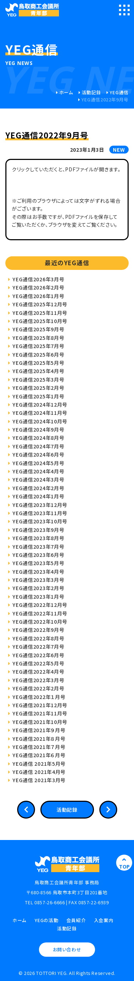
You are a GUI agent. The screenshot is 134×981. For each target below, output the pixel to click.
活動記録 (91, 92)
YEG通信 (119, 92)
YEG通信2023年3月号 (38, 579)
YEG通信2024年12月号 (40, 404)
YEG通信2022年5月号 (38, 663)
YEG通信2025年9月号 (38, 329)
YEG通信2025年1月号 (38, 396)
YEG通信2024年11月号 (40, 412)
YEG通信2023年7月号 (38, 546)
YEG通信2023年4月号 (38, 571)
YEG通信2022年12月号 (40, 604)
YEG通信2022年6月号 (38, 655)
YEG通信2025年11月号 (40, 312)
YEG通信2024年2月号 (38, 488)
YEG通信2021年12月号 (40, 705)
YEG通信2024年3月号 (38, 479)
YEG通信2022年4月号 (38, 671)
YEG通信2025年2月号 (38, 387)
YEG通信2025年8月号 (38, 337)
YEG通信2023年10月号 (40, 521)
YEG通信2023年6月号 (38, 554)
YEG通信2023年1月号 (38, 596)
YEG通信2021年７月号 (39, 746)
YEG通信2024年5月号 (38, 463)
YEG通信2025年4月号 (38, 370)
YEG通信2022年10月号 (40, 621)
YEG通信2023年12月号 (40, 504)
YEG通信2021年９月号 (39, 730)
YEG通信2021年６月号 (39, 755)
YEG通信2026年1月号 (38, 296)
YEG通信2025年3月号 (38, 379)
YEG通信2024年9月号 (38, 429)
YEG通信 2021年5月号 (39, 763)
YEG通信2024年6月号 (38, 454)
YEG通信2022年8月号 (38, 638)
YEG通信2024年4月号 (38, 471)
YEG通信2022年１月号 (39, 696)
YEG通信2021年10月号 (40, 721)
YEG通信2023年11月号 (40, 513)
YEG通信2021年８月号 (39, 738)
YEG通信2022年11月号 (40, 613)
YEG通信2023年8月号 (38, 538)
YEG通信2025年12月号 (40, 304)
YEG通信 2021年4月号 (39, 771)
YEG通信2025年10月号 (40, 321)
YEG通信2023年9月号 (38, 529)
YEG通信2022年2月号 (38, 688)
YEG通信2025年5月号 (38, 362)
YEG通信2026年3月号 (38, 279)
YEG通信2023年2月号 (38, 588)
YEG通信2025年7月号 (38, 345)
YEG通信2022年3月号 (38, 680)
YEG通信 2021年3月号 (39, 780)
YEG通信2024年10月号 (40, 421)
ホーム (66, 92)
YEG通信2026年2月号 (38, 287)
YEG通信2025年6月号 (38, 354)
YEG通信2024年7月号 (38, 446)
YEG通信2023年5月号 (38, 563)
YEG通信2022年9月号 (38, 629)
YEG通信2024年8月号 (38, 437)
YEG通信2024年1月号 (38, 496)
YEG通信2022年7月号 (38, 646)
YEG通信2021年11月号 (40, 713)
